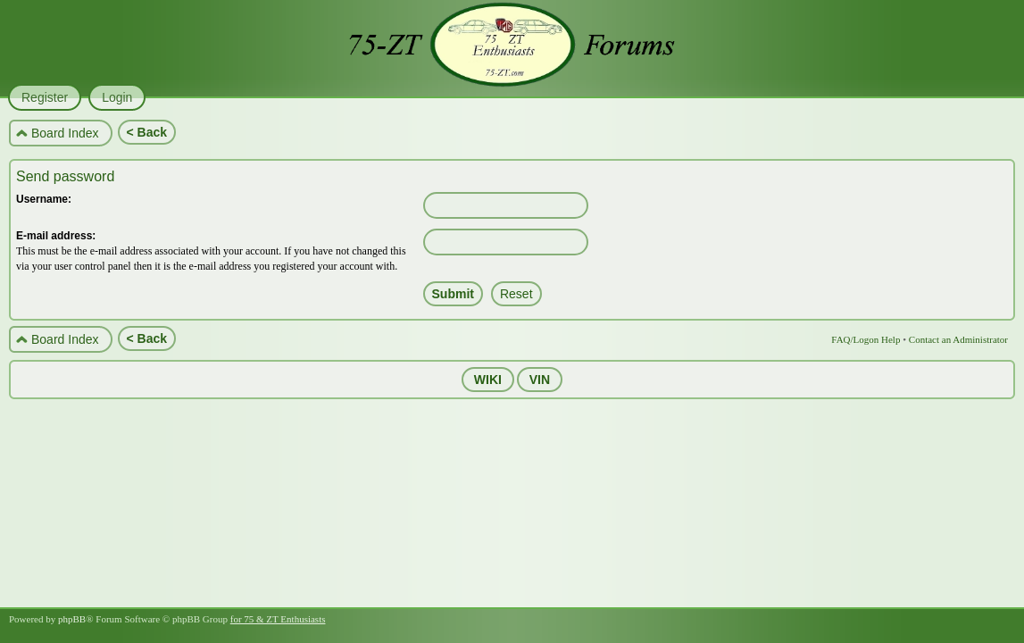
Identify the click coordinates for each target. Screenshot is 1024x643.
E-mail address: (56, 236)
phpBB (72, 619)
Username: (43, 199)
